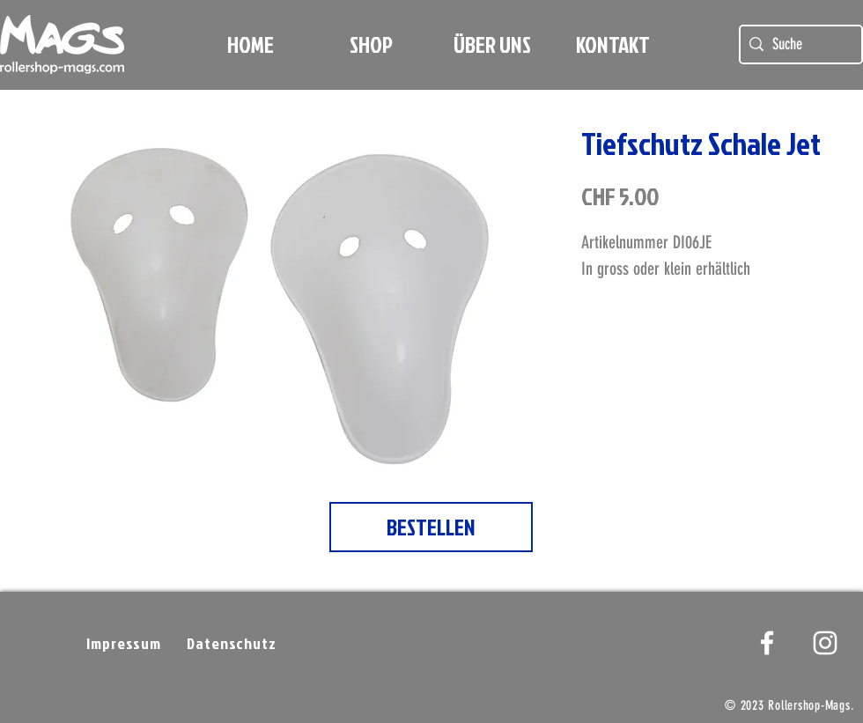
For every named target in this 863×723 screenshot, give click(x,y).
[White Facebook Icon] (767, 643)
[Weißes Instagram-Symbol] (825, 643)
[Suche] (798, 44)
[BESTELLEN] (431, 527)
